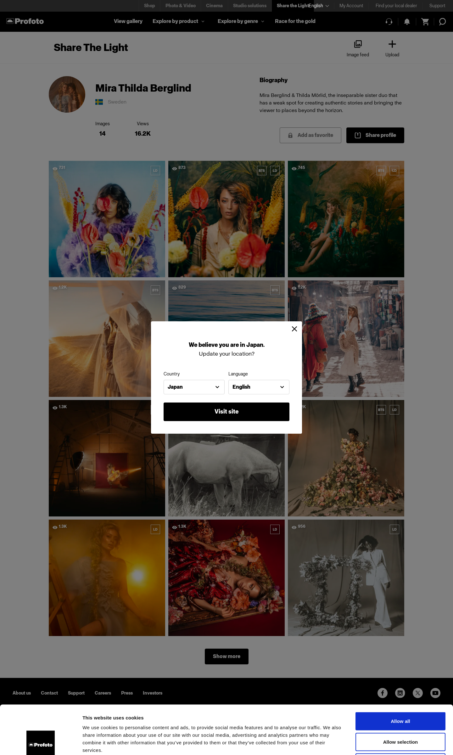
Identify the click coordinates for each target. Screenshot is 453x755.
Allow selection (400, 693)
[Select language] (319, 6)
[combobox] (194, 387)
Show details (330, 742)
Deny (400, 713)
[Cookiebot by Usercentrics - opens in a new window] (40, 742)
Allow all (400, 672)
